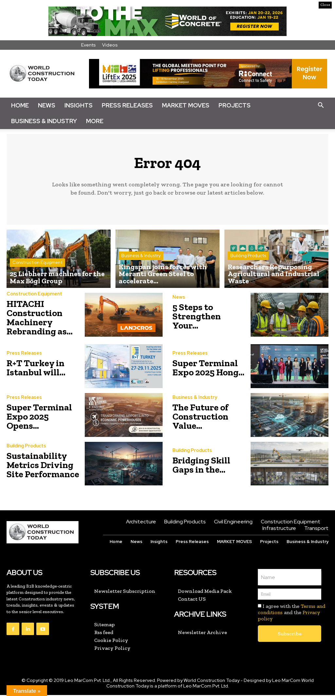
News (46, 105)
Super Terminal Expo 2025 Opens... (39, 417)
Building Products (248, 266)
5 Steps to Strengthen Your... (196, 317)
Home (20, 105)
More (94, 121)
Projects (235, 105)
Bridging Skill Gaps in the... (201, 466)
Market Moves (185, 105)
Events (88, 45)
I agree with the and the (291, 613)
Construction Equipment (37, 266)
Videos (110, 45)
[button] (320, 105)
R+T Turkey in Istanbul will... (36, 369)
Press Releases (127, 105)
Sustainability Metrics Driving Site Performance (43, 465)
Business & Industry (44, 121)
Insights (78, 105)
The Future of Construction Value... (200, 417)
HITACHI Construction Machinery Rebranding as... (40, 318)
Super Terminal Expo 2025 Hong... (208, 369)
